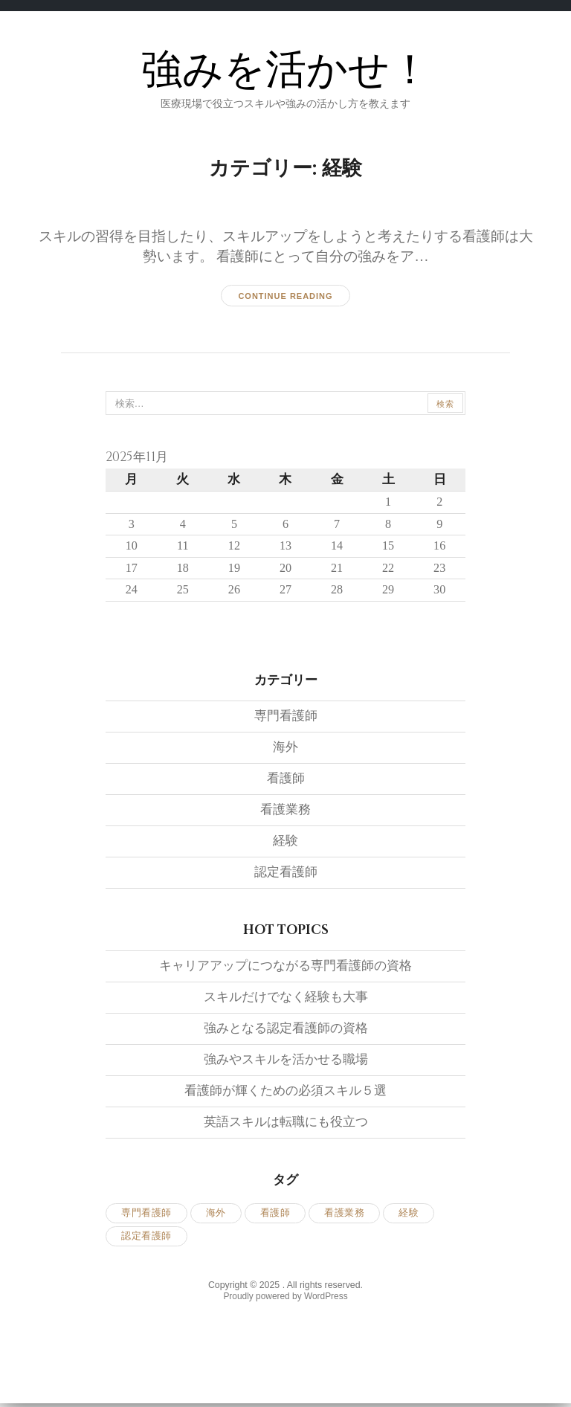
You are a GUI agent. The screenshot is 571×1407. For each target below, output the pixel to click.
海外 (285, 749)
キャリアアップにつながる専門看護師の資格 (285, 968)
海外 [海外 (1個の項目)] (216, 1214)
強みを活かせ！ (286, 70)
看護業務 (285, 812)
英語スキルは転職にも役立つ (286, 1124)
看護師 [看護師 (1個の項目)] (275, 1214)
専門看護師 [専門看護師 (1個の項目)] (146, 1214)
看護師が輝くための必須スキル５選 (285, 1093)
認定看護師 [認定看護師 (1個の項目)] (146, 1237)
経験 (285, 843)
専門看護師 (285, 718)
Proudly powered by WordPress (285, 1298)
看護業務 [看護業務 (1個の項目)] (344, 1214)
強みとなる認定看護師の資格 (286, 1030)
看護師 (286, 780)
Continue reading (285, 296)
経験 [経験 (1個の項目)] (409, 1214)
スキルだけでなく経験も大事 (286, 999)
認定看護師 (285, 874)
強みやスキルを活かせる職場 (286, 1062)
